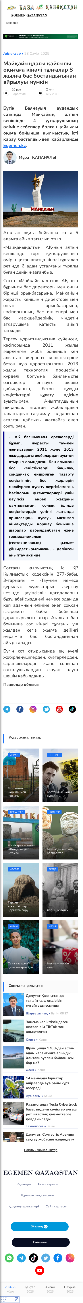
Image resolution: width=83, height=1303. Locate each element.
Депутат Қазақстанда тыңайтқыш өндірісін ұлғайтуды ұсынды (45, 1000)
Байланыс (40, 1242)
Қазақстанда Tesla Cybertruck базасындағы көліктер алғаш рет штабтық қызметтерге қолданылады (51, 1112)
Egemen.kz (14, 146)
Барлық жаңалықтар (41, 1150)
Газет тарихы (48, 1184)
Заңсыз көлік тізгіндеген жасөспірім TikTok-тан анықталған (47, 1027)
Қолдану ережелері (23, 1206)
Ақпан (50, 1289)
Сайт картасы (56, 1206)
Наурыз (69, 1289)
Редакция (24, 1184)
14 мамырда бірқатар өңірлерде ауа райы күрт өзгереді (47, 1083)
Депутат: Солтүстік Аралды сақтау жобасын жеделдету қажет (50, 1139)
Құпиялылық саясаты (37, 1195)
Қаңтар (30, 1289)
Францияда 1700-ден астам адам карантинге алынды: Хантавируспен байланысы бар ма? (50, 1055)
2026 (10, 1289)
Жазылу (39, 1226)
